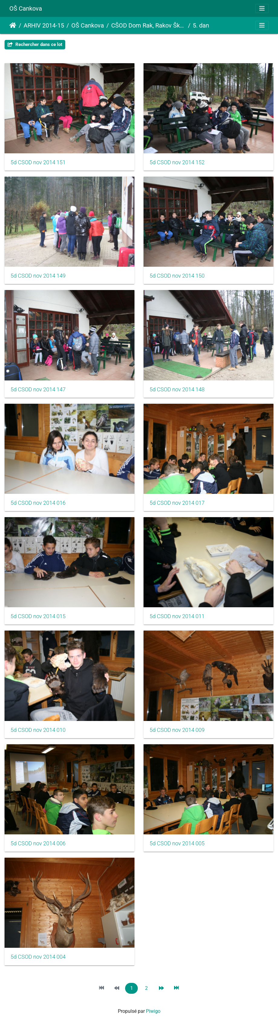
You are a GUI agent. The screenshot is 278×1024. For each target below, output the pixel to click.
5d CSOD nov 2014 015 (38, 616)
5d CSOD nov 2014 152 (177, 162)
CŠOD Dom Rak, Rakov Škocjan (148, 25)
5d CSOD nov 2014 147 (38, 389)
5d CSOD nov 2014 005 (177, 843)
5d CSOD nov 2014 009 (177, 730)
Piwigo (153, 1011)
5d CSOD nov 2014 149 (38, 276)
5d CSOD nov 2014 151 (38, 162)
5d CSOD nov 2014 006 (38, 843)
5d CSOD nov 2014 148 (177, 389)
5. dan (201, 25)
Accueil (12, 25)
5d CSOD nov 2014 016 (38, 503)
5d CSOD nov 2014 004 (38, 957)
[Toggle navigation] (262, 8)
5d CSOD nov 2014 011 (177, 616)
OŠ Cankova (25, 8)
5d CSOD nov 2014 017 (177, 503)
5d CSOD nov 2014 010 (38, 730)
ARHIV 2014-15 (44, 25)
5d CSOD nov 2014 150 (177, 276)
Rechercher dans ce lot (35, 44)
